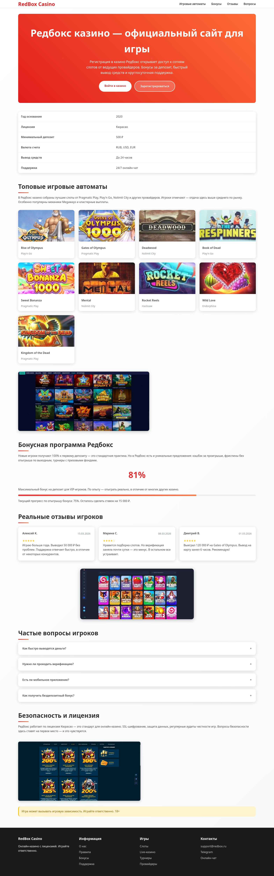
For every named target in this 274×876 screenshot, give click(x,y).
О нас (82, 846)
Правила (85, 852)
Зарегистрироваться (154, 86)
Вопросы (250, 4)
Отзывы (232, 4)
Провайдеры (148, 864)
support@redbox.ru (213, 846)
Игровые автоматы (192, 4)
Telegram (207, 852)
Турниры (146, 858)
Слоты (144, 846)
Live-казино (147, 852)
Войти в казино (115, 86)
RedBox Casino (36, 4)
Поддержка (86, 864)
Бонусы (216, 4)
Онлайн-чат (209, 858)
